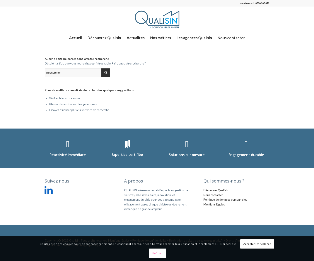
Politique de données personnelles (225, 199)
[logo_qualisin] (157, 19)
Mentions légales (214, 204)
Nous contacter (213, 195)
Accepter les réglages (257, 243)
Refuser (157, 253)
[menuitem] (75, 37)
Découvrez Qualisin (215, 190)
